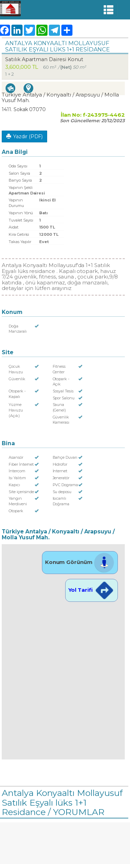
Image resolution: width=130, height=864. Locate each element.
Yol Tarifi (91, 590)
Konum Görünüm (80, 562)
